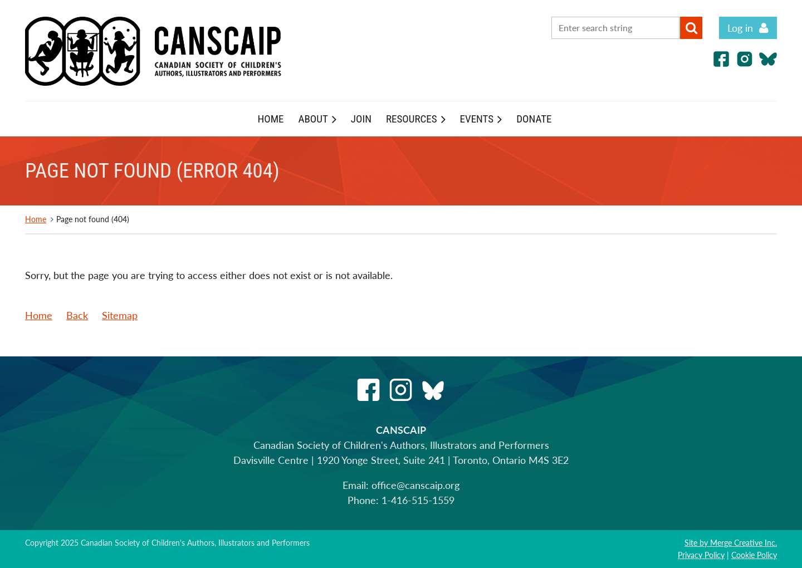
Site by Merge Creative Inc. (730, 542)
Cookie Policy (754, 555)
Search (691, 28)
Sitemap (120, 315)
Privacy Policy (701, 555)
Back (77, 315)
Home (35, 219)
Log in (740, 28)
